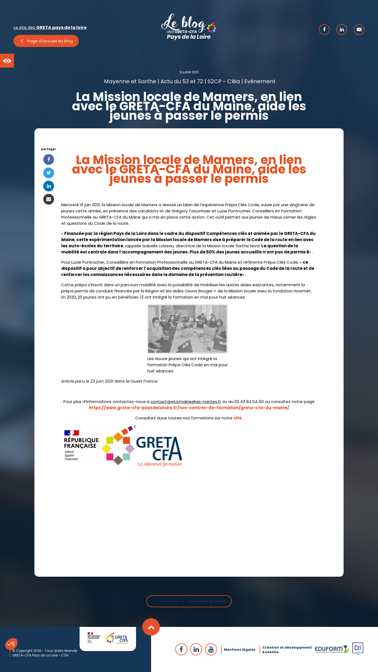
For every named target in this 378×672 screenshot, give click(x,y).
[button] (7, 61)
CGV (65, 655)
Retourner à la (193, 601)
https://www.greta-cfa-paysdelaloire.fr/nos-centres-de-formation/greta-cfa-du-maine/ (189, 408)
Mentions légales (239, 649)
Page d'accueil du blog (50, 41)
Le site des (50, 27)
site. (238, 418)
